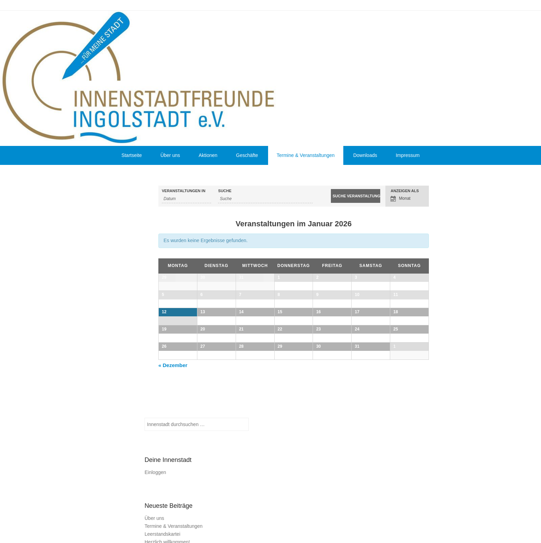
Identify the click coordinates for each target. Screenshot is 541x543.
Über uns (170, 155)
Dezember (172, 469)
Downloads (365, 155)
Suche (225, 191)
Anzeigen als (405, 191)
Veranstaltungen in (183, 191)
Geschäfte (247, 155)
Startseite (131, 155)
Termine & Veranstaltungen (306, 155)
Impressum (408, 155)
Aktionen (208, 155)
